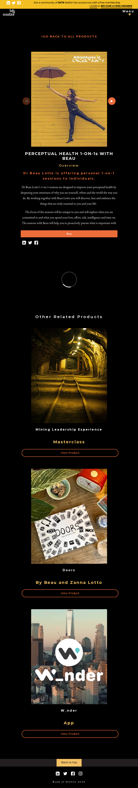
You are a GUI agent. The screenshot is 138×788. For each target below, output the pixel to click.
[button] (112, 101)
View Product (70, 453)
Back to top (69, 762)
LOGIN (93, 6)
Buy (69, 233)
